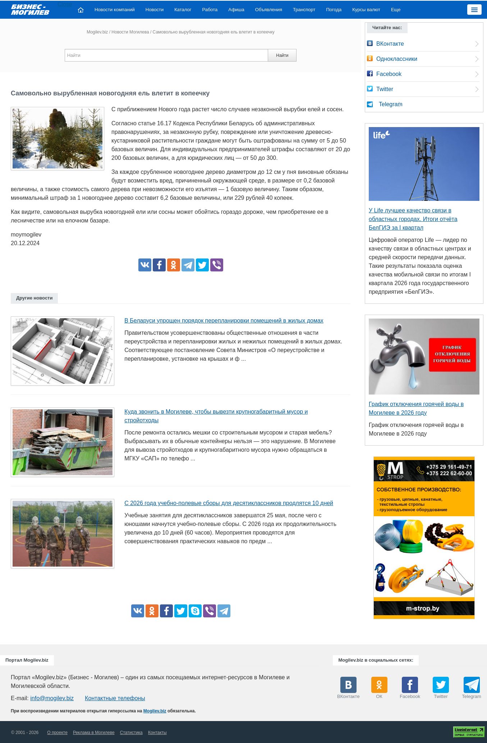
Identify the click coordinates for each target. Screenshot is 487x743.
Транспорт (304, 9)
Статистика (131, 732)
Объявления (268, 9)
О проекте (57, 732)
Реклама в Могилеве (94, 732)
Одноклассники (396, 59)
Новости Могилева (130, 32)
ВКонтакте (390, 44)
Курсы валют (366, 9)
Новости (155, 9)
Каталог (182, 9)
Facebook (388, 74)
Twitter (384, 89)
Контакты (157, 732)
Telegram (391, 104)
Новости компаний (115, 9)
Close (65, 4)
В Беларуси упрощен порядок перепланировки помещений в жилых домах (223, 321)
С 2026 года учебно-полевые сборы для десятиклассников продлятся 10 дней (228, 503)
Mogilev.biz (97, 32)
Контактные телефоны (115, 698)
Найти (282, 55)
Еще (395, 9)
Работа (209, 9)
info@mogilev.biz (52, 698)
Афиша (236, 9)
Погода (334, 9)
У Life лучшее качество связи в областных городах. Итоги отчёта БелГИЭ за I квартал (413, 219)
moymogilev (26, 234)
